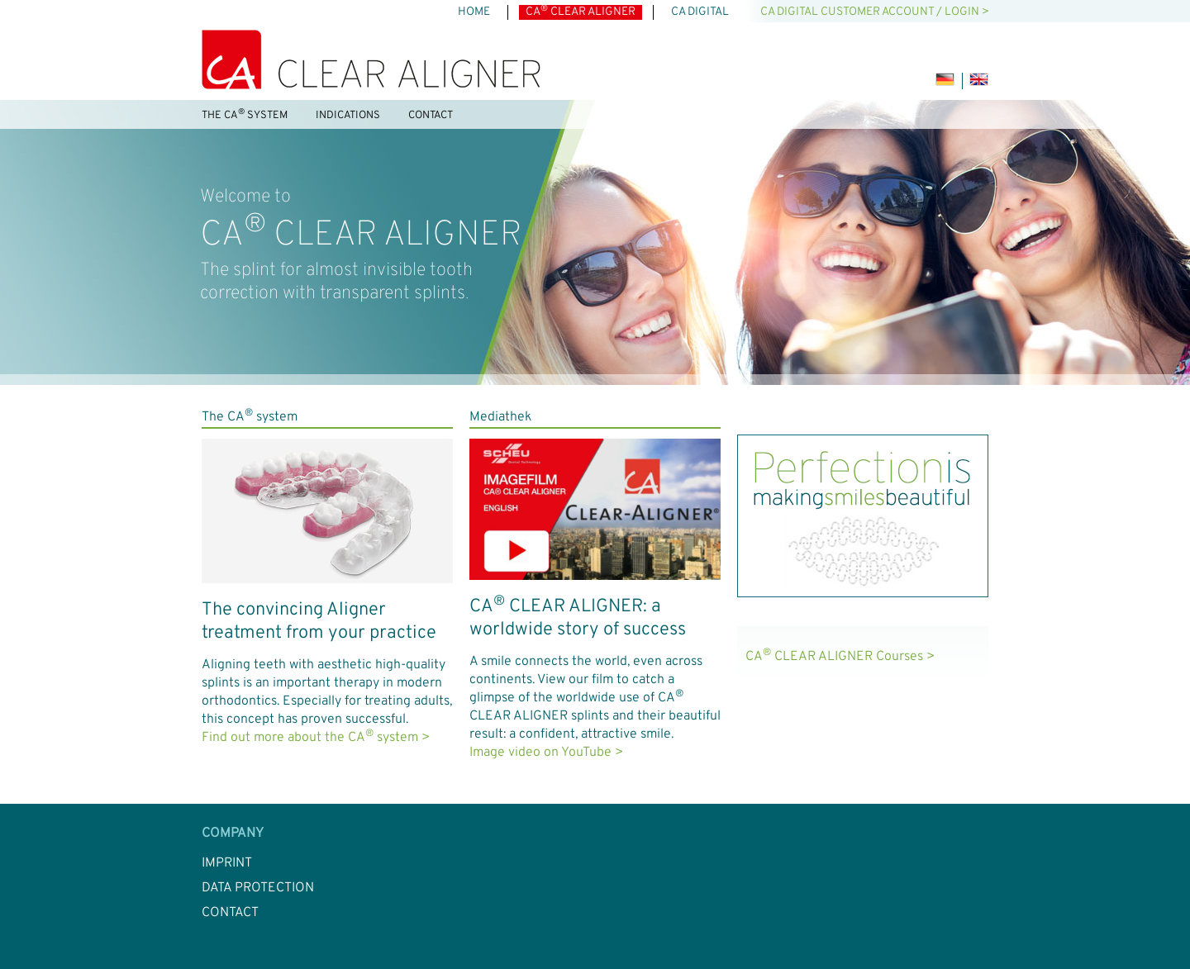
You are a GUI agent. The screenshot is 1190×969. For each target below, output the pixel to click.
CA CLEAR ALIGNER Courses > (840, 656)
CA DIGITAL (700, 12)
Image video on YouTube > (546, 752)
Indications (348, 115)
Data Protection (258, 888)
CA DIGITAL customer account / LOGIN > (874, 12)
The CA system (245, 114)
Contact (430, 115)
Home (474, 12)
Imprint (227, 863)
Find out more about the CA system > (316, 737)
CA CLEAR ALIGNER (580, 12)
